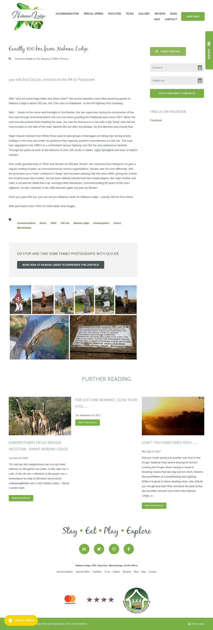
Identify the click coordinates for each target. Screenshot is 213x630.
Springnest (57, 624)
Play (111, 531)
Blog (173, 13)
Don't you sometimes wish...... (170, 442)
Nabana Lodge (81, 223)
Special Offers (93, 13)
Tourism (64, 58)
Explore (138, 531)
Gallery (144, 13)
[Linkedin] (84, 549)
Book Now (193, 16)
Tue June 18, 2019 (18, 458)
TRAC (53, 223)
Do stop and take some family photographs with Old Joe (68, 254)
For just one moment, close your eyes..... (106, 403)
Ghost (43, 223)
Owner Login (196, 624)
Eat (90, 531)
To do (130, 13)
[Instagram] (114, 549)
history (117, 223)
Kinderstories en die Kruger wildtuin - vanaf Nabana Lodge (38, 446)
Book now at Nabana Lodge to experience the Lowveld (60, 264)
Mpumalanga (24, 227)
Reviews (160, 13)
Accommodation (67, 13)
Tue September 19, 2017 (87, 415)
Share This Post (168, 51)
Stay (69, 531)
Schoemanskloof (26, 223)
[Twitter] (99, 549)
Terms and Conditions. (76, 624)
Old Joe (65, 223)
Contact (171, 19)
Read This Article (21, 498)
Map (157, 19)
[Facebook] (129, 549)
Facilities (114, 13)
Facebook (156, 120)
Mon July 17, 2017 (151, 451)
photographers (101, 223)
